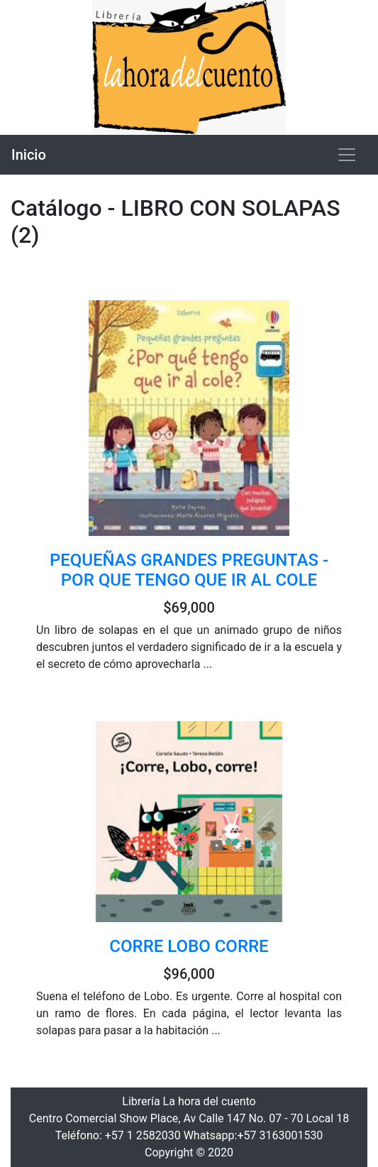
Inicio (28, 154)
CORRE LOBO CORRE (188, 946)
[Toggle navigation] (347, 155)
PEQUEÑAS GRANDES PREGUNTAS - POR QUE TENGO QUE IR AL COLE (189, 570)
